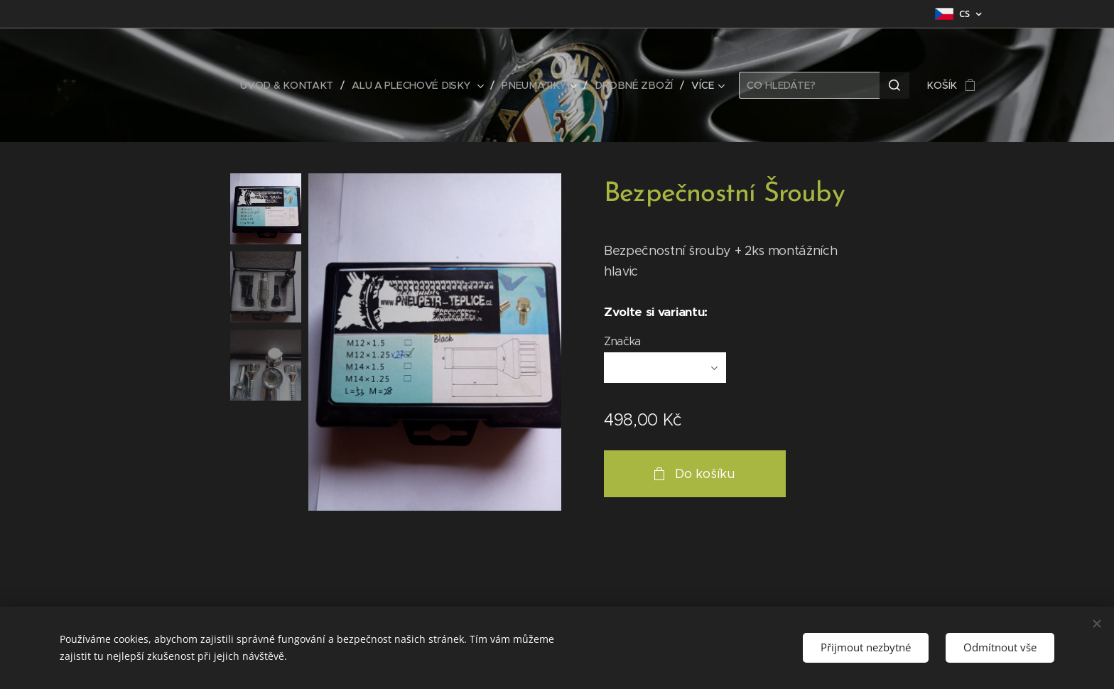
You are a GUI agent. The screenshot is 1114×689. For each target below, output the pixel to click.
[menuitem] (293, 85)
